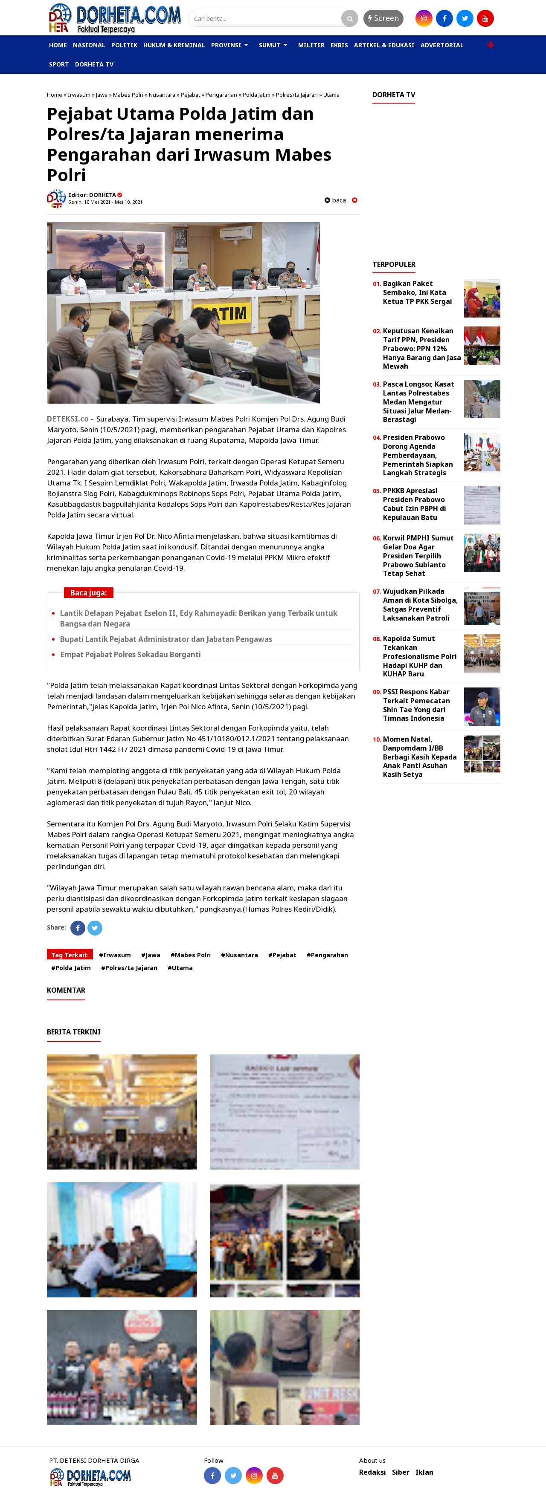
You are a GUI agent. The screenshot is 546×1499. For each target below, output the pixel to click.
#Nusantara (239, 955)
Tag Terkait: (70, 955)
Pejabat (190, 94)
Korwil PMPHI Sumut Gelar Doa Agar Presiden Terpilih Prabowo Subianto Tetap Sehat (418, 555)
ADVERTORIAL (442, 45)
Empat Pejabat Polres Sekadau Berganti (130, 654)
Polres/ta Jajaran (297, 94)
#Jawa (150, 955)
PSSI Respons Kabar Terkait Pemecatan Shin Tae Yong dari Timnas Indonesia (416, 705)
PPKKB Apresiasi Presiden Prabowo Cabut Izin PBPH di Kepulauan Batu (414, 504)
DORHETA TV (94, 64)
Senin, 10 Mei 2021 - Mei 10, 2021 (105, 202)
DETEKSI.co (68, 419)
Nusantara (162, 94)
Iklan (424, 1472)
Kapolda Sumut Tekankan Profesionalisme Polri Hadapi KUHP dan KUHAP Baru (420, 656)
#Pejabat (282, 955)
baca (335, 200)
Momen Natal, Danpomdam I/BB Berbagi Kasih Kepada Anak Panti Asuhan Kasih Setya (420, 756)
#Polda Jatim (71, 968)
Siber (401, 1472)
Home (54, 94)
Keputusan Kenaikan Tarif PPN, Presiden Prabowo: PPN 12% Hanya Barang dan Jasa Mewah (422, 348)
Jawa (101, 94)
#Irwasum (115, 955)
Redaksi (372, 1472)
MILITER (311, 45)
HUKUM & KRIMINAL (174, 45)
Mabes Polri (128, 94)
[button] (490, 41)
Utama (331, 94)
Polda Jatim (256, 94)
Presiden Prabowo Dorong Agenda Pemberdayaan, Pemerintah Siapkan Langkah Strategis (418, 455)
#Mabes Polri (191, 955)
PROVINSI (226, 45)
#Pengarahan (327, 955)
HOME (58, 45)
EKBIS (339, 45)
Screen (383, 18)
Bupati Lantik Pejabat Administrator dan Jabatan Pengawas (166, 639)
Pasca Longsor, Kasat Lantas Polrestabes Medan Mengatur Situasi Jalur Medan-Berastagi (418, 401)
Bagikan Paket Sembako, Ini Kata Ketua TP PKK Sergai (417, 292)
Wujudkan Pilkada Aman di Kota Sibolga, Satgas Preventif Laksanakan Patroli (420, 604)
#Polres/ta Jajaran (129, 968)
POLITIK (124, 45)
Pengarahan (221, 94)
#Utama (180, 968)
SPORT (59, 64)
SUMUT (270, 45)
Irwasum (79, 94)
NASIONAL (89, 45)
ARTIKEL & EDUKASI (384, 45)
